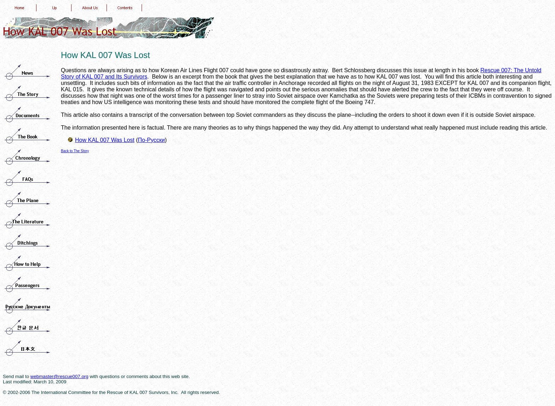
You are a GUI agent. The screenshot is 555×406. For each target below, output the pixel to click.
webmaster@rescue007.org (59, 376)
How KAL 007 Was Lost (105, 140)
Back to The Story (75, 151)
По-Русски (151, 140)
